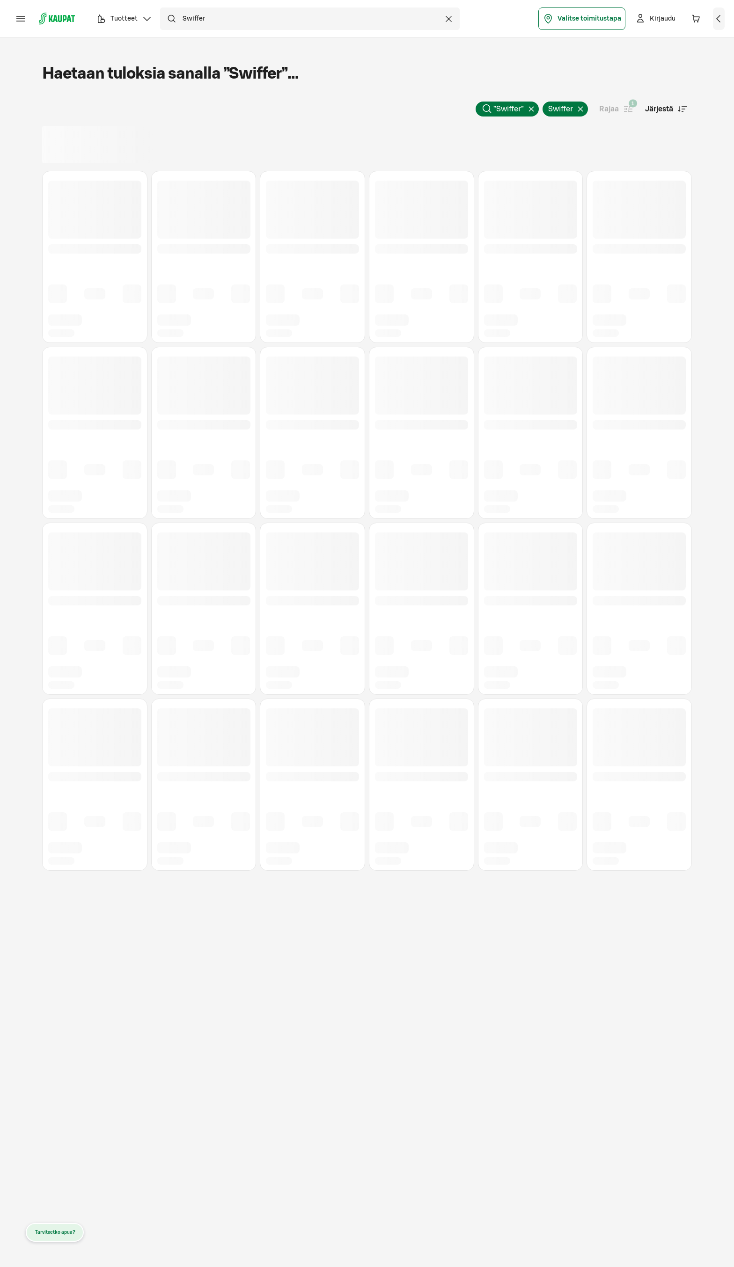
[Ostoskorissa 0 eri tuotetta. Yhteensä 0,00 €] (696, 18)
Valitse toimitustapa (582, 18)
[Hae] (171, 18)
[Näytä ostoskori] (719, 18)
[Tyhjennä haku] (448, 18)
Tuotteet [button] (124, 20)
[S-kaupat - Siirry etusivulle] (57, 18)
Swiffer (568, 111)
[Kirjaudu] (655, 18)
